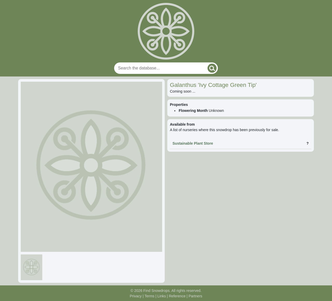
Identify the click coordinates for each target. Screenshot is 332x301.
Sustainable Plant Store (192, 143)
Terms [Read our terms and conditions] (149, 296)
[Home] (166, 31)
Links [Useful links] (161, 296)
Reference (177, 296)
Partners (195, 296)
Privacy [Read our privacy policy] (136, 296)
